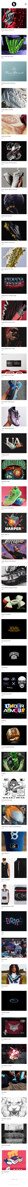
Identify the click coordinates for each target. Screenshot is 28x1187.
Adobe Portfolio (16, 1184)
